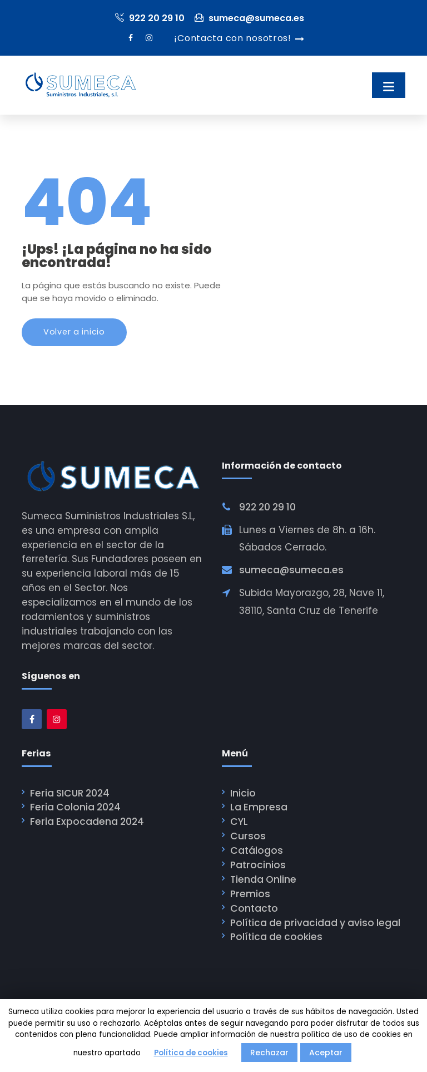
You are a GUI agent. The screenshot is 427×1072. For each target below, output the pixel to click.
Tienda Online (263, 879)
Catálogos (256, 850)
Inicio (243, 793)
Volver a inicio (74, 331)
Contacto (254, 908)
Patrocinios (258, 865)
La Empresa (258, 807)
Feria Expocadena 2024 (87, 821)
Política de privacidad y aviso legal (315, 923)
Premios (250, 894)
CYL (239, 821)
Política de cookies (276, 937)
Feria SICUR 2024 (70, 793)
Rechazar (269, 1052)
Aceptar (325, 1052)
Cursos (248, 836)
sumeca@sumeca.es (249, 18)
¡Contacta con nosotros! (232, 38)
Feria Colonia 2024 (75, 807)
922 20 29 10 (150, 18)
